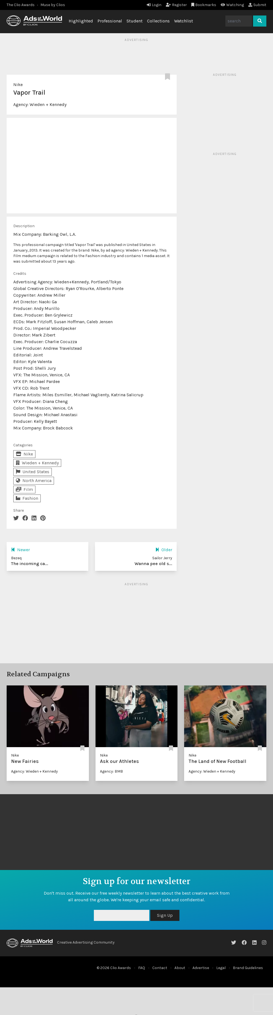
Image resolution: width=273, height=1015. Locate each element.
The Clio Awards (21, 4)
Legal (221, 967)
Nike (18, 84)
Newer (20, 549)
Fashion (27, 498)
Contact (159, 967)
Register (176, 4)
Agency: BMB (111, 771)
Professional (109, 21)
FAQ (141, 967)
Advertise (200, 967)
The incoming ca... (29, 563)
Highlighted (81, 21)
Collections (158, 21)
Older (163, 549)
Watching (232, 4)
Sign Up (165, 915)
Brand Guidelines (248, 967)
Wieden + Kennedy (48, 104)
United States (32, 471)
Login (154, 4)
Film (24, 489)
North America (33, 480)
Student (135, 21)
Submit (257, 4)
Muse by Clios (52, 4)
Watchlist (183, 21)
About (179, 967)
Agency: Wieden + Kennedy (34, 771)
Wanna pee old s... (153, 563)
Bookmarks (204, 4)
